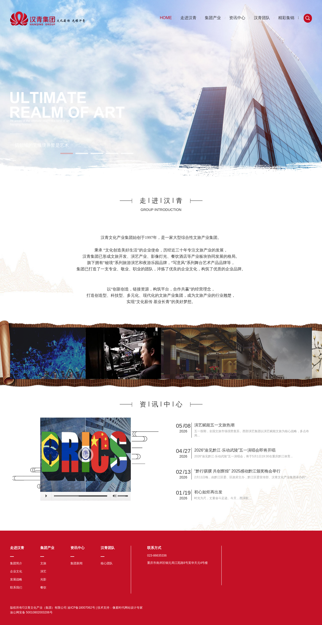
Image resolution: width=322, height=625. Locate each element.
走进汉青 (188, 18)
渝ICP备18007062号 (81, 607)
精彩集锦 (286, 18)
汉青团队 (262, 18)
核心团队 (107, 563)
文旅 (43, 563)
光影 (43, 579)
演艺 (43, 571)
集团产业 (213, 18)
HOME (166, 18)
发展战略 (16, 579)
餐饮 (43, 587)
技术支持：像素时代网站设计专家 (120, 607)
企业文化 (16, 571)
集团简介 (16, 563)
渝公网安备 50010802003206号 (31, 612)
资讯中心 (237, 18)
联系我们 (16, 587)
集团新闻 (76, 563)
